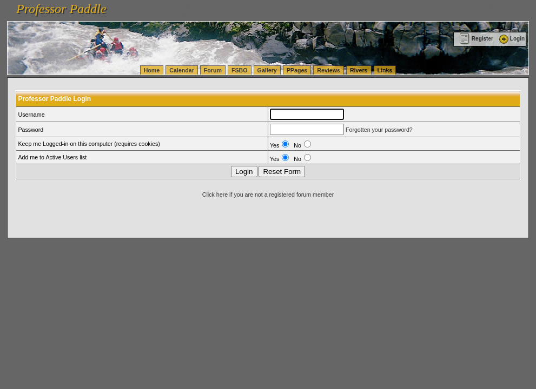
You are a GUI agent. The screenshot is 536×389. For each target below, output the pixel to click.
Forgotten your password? (379, 129)
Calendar (181, 70)
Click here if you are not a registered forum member (268, 194)
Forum (213, 70)
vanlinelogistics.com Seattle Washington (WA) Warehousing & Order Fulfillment (305, 5)
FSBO (239, 70)
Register (476, 39)
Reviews (328, 70)
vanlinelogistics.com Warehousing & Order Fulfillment (130, 15)
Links (385, 70)
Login (511, 39)
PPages (297, 70)
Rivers (359, 70)
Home (152, 70)
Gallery (267, 70)
